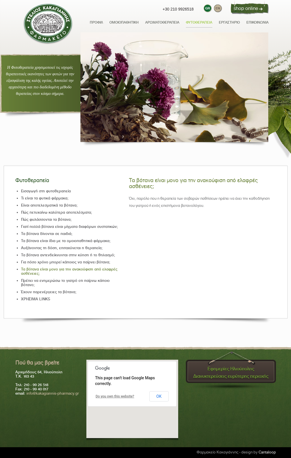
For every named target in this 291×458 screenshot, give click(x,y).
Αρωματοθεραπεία (162, 22)
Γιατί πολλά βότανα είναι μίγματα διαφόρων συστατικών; (69, 226)
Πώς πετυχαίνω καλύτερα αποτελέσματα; (56, 212)
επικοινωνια (257, 22)
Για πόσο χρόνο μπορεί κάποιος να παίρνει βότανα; (65, 262)
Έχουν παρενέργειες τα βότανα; (48, 292)
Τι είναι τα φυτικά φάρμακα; (44, 198)
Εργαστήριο (229, 22)
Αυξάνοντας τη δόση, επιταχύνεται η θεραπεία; (62, 248)
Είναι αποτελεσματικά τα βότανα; (49, 205)
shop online (246, 8)
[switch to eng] (217, 8)
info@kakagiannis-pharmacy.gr (52, 393)
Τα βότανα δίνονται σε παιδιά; (46, 234)
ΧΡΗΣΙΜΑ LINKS (35, 299)
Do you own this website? (115, 396)
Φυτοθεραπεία (199, 22)
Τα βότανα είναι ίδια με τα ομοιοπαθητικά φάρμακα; (66, 241)
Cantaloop (267, 452)
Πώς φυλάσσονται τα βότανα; (46, 219)
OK (158, 396)
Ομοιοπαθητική (124, 22)
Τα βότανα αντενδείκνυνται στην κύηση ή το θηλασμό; (68, 255)
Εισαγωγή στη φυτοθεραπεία (46, 191)
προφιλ (96, 22)
